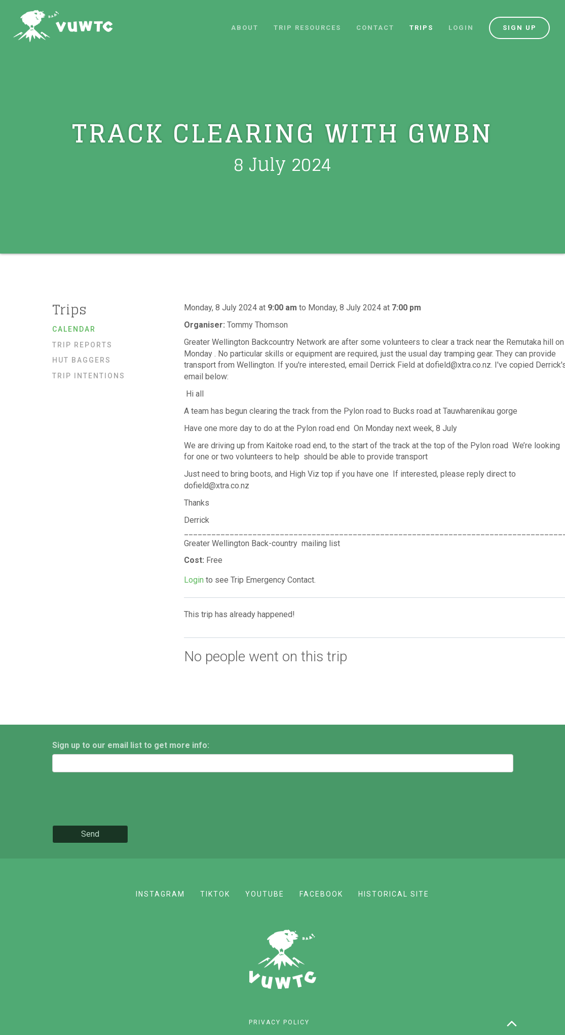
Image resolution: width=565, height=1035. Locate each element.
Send (90, 834)
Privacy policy (279, 1022)
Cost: (195, 560)
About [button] (244, 27)
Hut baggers (81, 360)
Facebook (321, 894)
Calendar (74, 329)
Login (461, 27)
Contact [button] (375, 27)
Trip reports (82, 345)
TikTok (215, 894)
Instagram (160, 894)
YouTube (264, 894)
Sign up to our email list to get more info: (130, 745)
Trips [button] (421, 27)
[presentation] (129, 799)
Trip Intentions (88, 376)
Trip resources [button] (307, 27)
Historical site (393, 894)
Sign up (520, 27)
